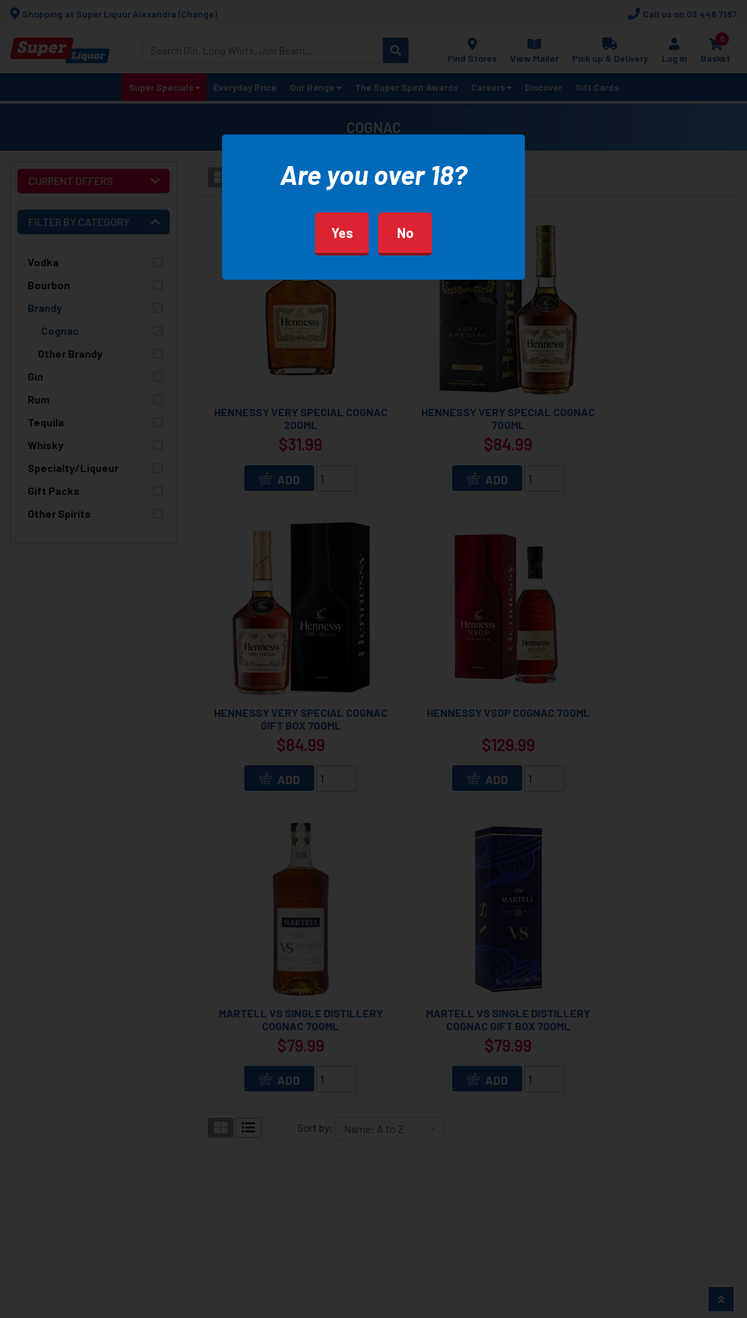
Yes (342, 233)
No (405, 233)
